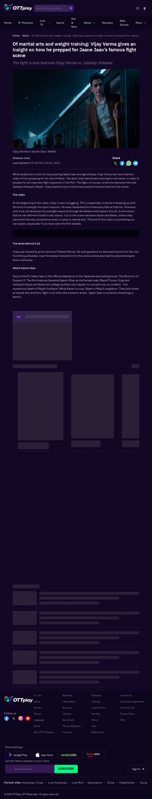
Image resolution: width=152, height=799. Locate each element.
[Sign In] (138, 769)
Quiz (93, 725)
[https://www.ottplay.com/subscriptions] (25, 22)
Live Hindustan (57, 782)
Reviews (67, 707)
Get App (95, 713)
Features (67, 732)
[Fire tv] (94, 755)
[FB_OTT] (6, 719)
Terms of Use (127, 707)
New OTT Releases (44, 732)
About (94, 719)
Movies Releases (72, 725)
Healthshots (127, 782)
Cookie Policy (98, 707)
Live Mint (77, 782)
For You (38, 695)
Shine (111, 782)
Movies (38, 707)
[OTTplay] (18, 8)
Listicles (67, 713)
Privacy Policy (127, 713)
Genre (37, 725)
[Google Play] (18, 755)
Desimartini (95, 782)
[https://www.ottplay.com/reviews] (107, 22)
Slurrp (143, 782)
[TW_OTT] (13, 719)
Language (39, 719)
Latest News (69, 701)
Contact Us (126, 695)
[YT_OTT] (28, 719)
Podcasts (96, 695)
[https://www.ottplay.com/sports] (60, 22)
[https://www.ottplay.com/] (7, 22)
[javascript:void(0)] (44, 22)
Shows (37, 713)
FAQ (122, 719)
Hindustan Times (33, 782)
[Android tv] (70, 755)
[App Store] (44, 755)
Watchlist (67, 695)
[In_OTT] (20, 719)
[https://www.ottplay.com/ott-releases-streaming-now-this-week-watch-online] (74, 22)
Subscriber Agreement (132, 701)
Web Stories (97, 732)
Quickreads (68, 719)
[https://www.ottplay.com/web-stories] (124, 22)
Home (37, 701)
